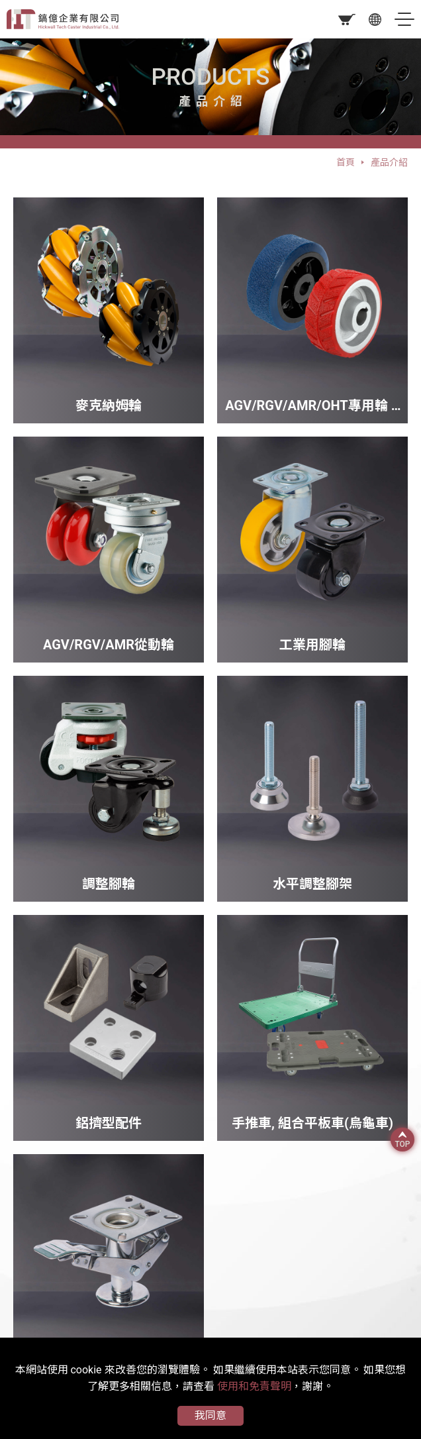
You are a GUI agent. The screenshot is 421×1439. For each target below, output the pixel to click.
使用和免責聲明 (254, 1386)
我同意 (210, 1415)
